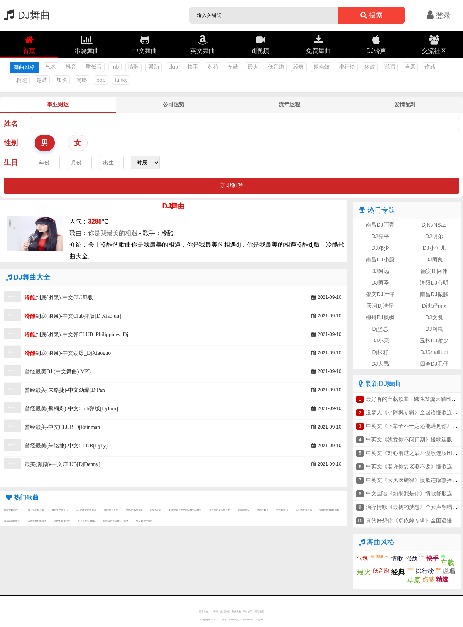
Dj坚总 (380, 329)
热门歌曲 (225, 611)
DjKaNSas (434, 225)
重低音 (94, 67)
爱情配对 (405, 104)
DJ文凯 (434, 317)
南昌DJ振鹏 (434, 294)
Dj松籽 (380, 352)
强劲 (153, 67)
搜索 (371, 15)
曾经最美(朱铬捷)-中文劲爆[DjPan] (65, 390)
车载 (233, 67)
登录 (439, 15)
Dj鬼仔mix (434, 306)
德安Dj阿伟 (434, 271)
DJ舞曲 (25, 15)
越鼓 (41, 80)
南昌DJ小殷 (380, 259)
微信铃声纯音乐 (60, 509)
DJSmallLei (434, 352)
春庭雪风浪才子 (12, 509)
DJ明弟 (434, 236)
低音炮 (276, 67)
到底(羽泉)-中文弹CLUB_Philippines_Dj (76, 334)
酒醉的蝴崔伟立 (62, 520)
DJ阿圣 (380, 283)
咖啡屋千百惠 (111, 509)
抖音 (71, 67)
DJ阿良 (434, 259)
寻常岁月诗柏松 (134, 509)
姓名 (11, 123)
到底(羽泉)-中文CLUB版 (59, 297)
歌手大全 (203, 611)
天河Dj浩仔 (380, 306)
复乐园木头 (243, 509)
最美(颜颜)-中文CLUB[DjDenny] (62, 464)
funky (121, 80)
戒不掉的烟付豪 (36, 509)
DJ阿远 (380, 271)
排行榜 (347, 67)
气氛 (51, 67)
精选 (21, 80)
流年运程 (289, 104)
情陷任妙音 (263, 509)
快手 (193, 67)
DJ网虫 (434, 329)
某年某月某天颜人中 (219, 509)
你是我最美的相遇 (112, 233)
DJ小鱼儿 (433, 248)
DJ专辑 (214, 611)
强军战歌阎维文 (12, 520)
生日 (11, 162)
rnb (115, 67)
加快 (61, 80)
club (173, 67)
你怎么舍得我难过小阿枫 (115, 520)
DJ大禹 (380, 364)
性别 (11, 143)
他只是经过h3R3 (86, 520)
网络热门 (247, 611)
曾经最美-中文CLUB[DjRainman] (63, 427)
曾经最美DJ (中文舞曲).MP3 (58, 372)
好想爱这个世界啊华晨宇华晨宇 (185, 509)
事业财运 (58, 104)
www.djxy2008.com (239, 619)
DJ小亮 (380, 340)
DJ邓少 (380, 248)
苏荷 (213, 67)
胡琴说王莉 (155, 509)
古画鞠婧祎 (282, 509)
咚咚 (81, 80)
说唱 (389, 67)
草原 (409, 67)
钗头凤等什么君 (144, 520)
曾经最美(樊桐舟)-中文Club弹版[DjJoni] (71, 409)
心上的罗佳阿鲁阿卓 (86, 509)
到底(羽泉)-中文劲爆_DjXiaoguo (68, 353)
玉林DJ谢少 (434, 340)
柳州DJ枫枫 (380, 317)
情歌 (133, 67)
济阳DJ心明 (434, 283)
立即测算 (231, 185)
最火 (253, 67)
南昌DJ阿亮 (380, 225)
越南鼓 (321, 67)
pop (100, 80)
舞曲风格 (236, 611)
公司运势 (173, 104)
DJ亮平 (380, 236)
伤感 (429, 67)
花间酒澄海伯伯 (304, 509)
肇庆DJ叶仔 (380, 294)
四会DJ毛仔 (434, 364)
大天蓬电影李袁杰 (37, 520)
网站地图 (259, 611)
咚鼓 (369, 67)
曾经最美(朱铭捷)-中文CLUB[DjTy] (66, 446)
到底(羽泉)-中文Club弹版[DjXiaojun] (73, 316)
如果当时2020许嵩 (329, 509)
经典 (298, 67)
